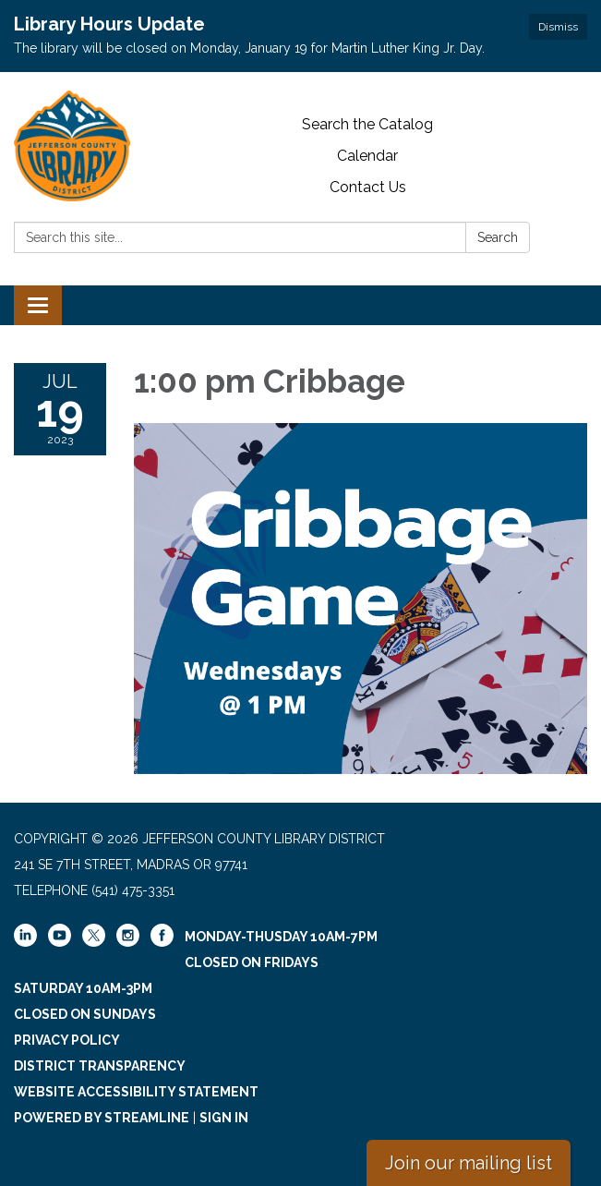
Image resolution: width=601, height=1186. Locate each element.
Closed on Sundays (85, 1014)
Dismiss (558, 26)
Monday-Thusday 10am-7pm (281, 936)
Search (497, 237)
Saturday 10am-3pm (83, 988)
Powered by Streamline (101, 1117)
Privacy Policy (67, 1040)
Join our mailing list (468, 1163)
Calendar (367, 155)
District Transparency (100, 1066)
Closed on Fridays (252, 962)
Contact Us (368, 187)
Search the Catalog (367, 124)
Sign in (223, 1117)
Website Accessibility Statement (136, 1091)
